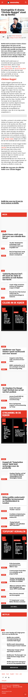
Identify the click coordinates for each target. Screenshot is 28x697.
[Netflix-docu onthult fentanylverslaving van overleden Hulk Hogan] (4, 638)
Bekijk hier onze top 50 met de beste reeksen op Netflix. (12, 202)
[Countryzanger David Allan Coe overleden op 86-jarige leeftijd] (5, 571)
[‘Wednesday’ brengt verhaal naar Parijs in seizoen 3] (4, 650)
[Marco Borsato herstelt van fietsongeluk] (5, 593)
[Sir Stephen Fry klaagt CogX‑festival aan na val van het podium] (14, 378)
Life (20, 674)
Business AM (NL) (6, 687)
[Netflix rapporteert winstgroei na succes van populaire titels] (4, 661)
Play (3, 248)
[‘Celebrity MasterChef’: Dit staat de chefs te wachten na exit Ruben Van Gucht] (14, 264)
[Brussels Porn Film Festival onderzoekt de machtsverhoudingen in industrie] (5, 292)
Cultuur (4, 510)
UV (3, 37)
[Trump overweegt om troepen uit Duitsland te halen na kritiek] (5, 578)
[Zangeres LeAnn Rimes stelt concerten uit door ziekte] (5, 358)
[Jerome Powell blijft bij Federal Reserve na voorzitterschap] (5, 397)
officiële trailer (9, 139)
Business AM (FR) (17, 687)
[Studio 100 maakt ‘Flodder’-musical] (5, 508)
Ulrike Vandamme (17, 36)
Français (4, 680)
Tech (3, 590)
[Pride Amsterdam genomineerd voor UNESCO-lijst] (5, 564)
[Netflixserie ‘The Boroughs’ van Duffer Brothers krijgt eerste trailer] (4, 655)
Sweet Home (9, 68)
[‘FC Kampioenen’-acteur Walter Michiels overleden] (5, 600)
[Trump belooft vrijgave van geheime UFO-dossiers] (5, 522)
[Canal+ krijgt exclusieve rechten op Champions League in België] (5, 285)
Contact (4, 693)
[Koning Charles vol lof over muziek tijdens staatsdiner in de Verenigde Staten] (5, 473)
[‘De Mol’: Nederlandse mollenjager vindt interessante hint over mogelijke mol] (5, 243)
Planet (12, 674)
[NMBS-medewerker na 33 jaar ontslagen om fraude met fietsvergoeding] (5, 366)
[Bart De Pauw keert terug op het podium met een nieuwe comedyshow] (5, 252)
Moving (4, 147)
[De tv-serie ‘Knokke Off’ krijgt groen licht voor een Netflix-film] (7, 422)
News (3, 288)
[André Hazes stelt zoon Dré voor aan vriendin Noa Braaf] (14, 225)
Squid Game (7, 66)
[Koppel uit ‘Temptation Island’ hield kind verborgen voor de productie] (14, 453)
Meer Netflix (18, 668)
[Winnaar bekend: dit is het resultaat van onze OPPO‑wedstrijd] (5, 586)
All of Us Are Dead (20, 68)
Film (3, 297)
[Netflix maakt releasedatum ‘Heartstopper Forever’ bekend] (4, 644)
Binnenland (5, 369)
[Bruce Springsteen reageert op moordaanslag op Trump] (5, 404)
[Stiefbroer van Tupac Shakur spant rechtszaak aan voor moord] (14, 340)
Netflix (3, 32)
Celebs (3, 231)
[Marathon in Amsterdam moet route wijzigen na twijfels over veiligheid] (19, 538)
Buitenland (5, 400)
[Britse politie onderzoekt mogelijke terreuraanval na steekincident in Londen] (14, 488)
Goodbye (4, 688)
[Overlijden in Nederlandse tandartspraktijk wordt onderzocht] (5, 514)
